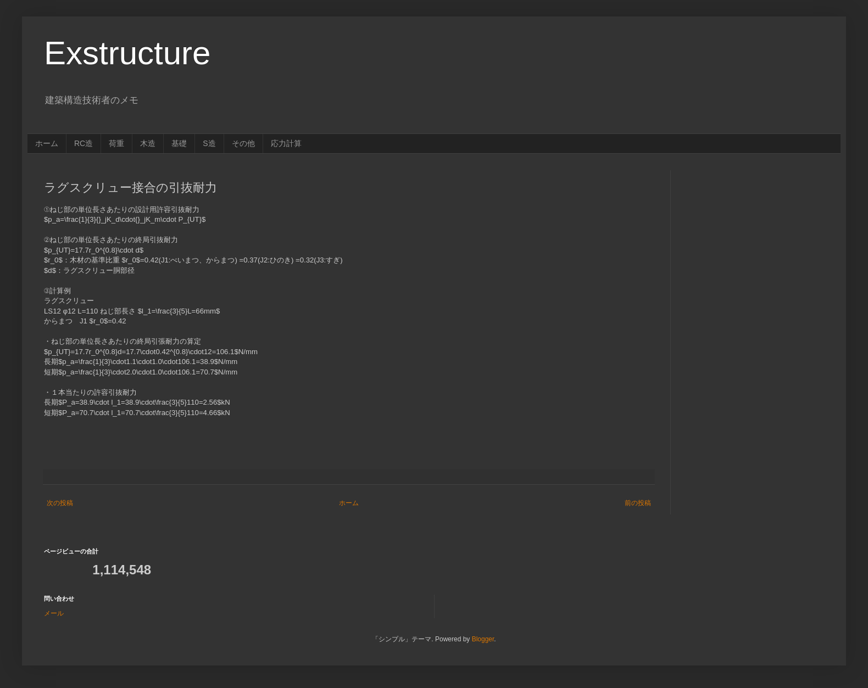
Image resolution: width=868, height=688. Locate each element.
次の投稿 (60, 503)
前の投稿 (638, 503)
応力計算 (286, 143)
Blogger (483, 639)
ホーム (46, 143)
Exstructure (127, 53)
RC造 (83, 143)
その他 (243, 143)
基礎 (179, 143)
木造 (147, 143)
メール (54, 613)
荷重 (116, 143)
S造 (209, 143)
